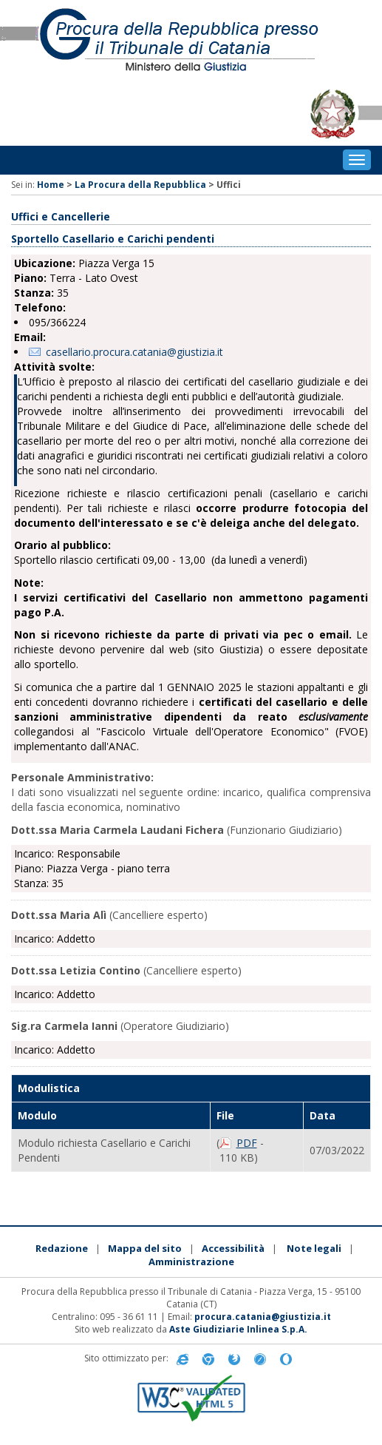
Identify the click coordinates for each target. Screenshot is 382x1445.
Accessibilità (233, 1248)
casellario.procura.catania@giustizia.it (134, 352)
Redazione (61, 1248)
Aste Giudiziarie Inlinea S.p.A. (238, 1329)
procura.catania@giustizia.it (262, 1316)
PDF (246, 1143)
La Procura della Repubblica (140, 184)
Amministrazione (191, 1261)
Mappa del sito (145, 1248)
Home (50, 184)
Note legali (314, 1248)
